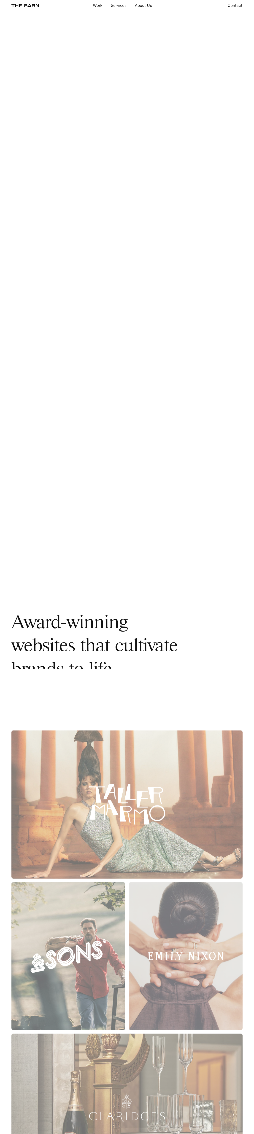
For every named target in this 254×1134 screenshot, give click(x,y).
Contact (235, 5)
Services (119, 5)
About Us (143, 5)
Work (97, 5)
